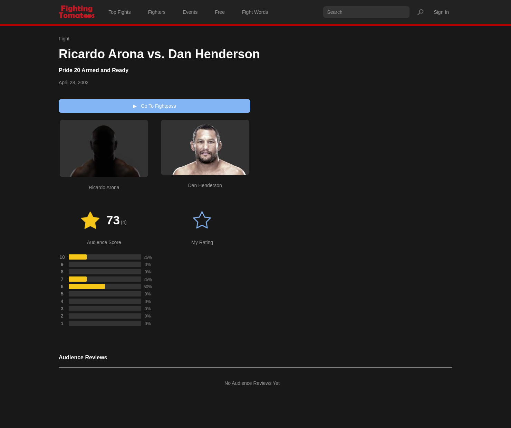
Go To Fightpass (154, 106)
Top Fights (119, 12)
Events (190, 12)
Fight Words (255, 12)
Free (220, 12)
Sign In (441, 12)
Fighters (157, 12)
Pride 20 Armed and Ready (93, 70)
